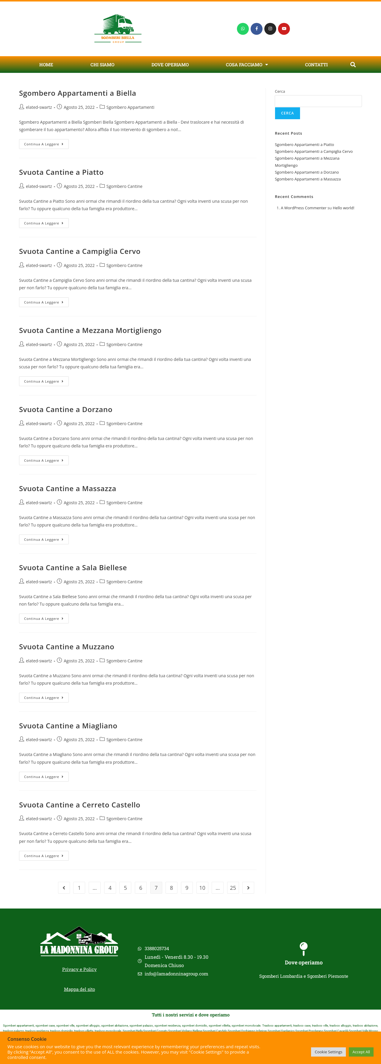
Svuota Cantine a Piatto (61, 172)
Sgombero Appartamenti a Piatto (304, 144)
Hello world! (344, 207)
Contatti (316, 64)
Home (46, 64)
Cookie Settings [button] (328, 1051)
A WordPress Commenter (304, 207)
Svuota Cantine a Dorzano (66, 409)
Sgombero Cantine (125, 186)
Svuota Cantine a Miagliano (68, 725)
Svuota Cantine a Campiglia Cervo (79, 251)
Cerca (280, 91)
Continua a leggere (46, 142)
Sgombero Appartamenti (130, 107)
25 (233, 887)
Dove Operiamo (170, 64)
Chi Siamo (102, 64)
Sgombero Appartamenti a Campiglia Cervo (314, 151)
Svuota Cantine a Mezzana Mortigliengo (90, 330)
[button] (353, 65)
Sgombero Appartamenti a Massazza (308, 179)
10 (202, 887)
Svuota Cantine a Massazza (67, 488)
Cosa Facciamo (247, 64)
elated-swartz (39, 107)
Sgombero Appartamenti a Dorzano (307, 172)
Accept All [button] (361, 1051)
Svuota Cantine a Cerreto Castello (79, 805)
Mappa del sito (79, 989)
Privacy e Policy (79, 969)
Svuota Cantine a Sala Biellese (73, 567)
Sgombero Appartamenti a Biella (77, 93)
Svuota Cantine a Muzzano (66, 646)
